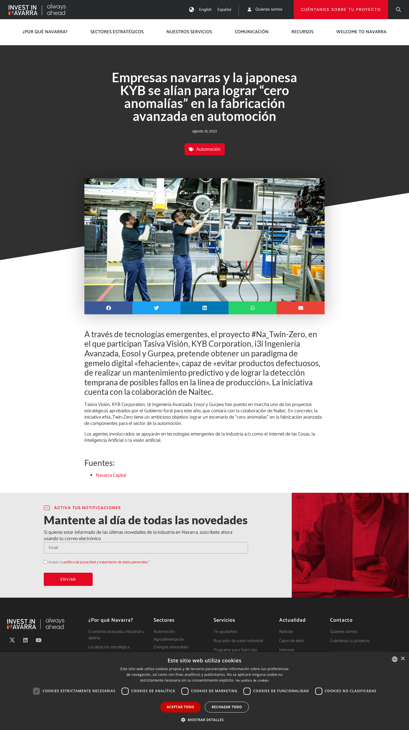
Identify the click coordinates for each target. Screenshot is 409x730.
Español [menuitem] (224, 9)
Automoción (208, 149)
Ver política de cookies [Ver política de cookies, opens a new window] (252, 680)
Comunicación (252, 32)
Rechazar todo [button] (227, 707)
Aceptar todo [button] (180, 707)
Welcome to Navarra (361, 32)
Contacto (341, 620)
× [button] (402, 659)
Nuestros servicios (189, 32)
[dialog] (204, 691)
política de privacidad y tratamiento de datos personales (105, 562)
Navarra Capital (111, 475)
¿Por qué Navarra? (45, 32)
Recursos (302, 32)
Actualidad (292, 620)
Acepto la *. (99, 562)
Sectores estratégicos (117, 32)
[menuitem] (205, 9)
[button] (398, 9)
